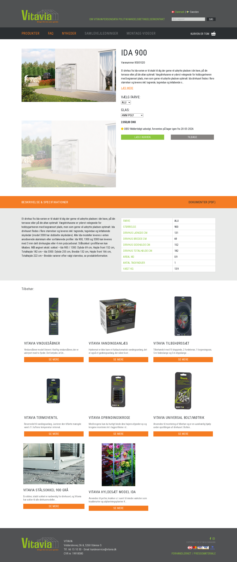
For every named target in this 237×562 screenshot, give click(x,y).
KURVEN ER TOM (199, 33)
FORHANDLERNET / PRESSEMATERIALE (193, 553)
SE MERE (54, 359)
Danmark (178, 12)
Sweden (193, 12)
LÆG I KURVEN (142, 137)
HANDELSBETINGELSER (141, 19)
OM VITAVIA (95, 19)
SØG (211, 19)
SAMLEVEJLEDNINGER (101, 33)
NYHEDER (69, 33)
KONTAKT (159, 19)
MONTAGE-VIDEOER (141, 33)
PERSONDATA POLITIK (115, 19)
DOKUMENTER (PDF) (201, 202)
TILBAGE (192, 137)
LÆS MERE (127, 88)
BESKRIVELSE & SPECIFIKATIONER (47, 202)
